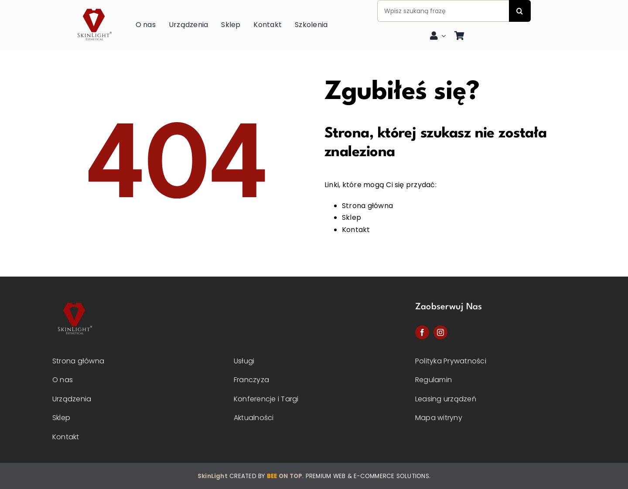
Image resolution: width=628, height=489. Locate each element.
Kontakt (356, 230)
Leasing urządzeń (445, 399)
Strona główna (367, 206)
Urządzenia (71, 399)
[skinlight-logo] (94, 6)
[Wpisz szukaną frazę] (443, 11)
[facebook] (422, 332)
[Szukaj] (520, 11)
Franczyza (251, 380)
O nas (62, 380)
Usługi (244, 361)
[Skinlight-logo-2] (74, 300)
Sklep (351, 217)
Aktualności (254, 418)
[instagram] (440, 332)
